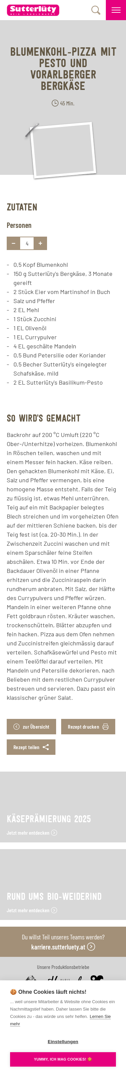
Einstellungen (63, 1041)
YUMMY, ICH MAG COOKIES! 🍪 (63, 1059)
